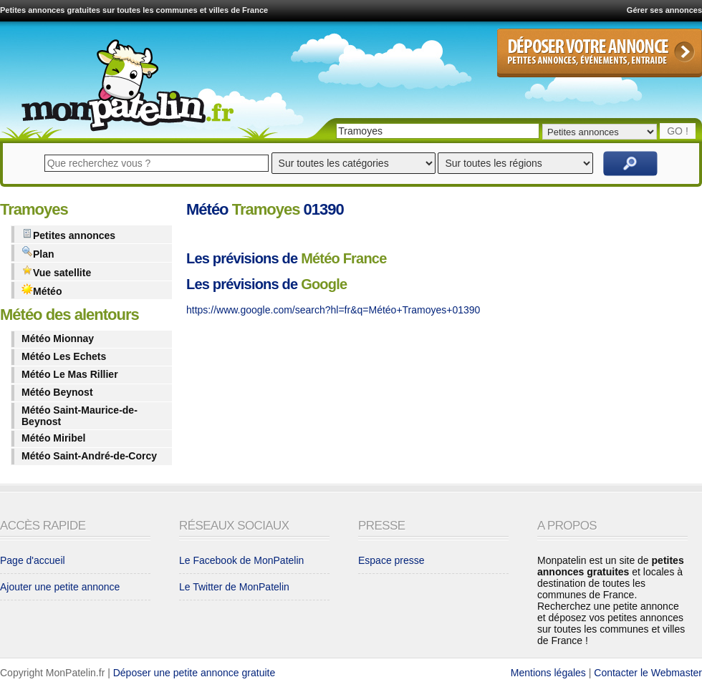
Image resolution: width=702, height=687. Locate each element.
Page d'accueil (32, 560)
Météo (41, 290)
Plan (37, 253)
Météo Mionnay (57, 338)
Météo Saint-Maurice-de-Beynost (79, 415)
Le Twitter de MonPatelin (234, 587)
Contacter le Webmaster (648, 672)
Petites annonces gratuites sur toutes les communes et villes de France (134, 10)
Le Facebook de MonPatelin (241, 560)
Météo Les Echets (63, 356)
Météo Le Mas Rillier (69, 374)
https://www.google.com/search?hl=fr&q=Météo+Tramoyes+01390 (333, 310)
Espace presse (391, 560)
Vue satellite (56, 271)
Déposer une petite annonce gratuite (194, 672)
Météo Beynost (57, 392)
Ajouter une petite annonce (60, 587)
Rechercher (630, 163)
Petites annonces (68, 234)
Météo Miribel (53, 438)
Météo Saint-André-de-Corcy (89, 456)
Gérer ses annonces (664, 10)
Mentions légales (548, 672)
